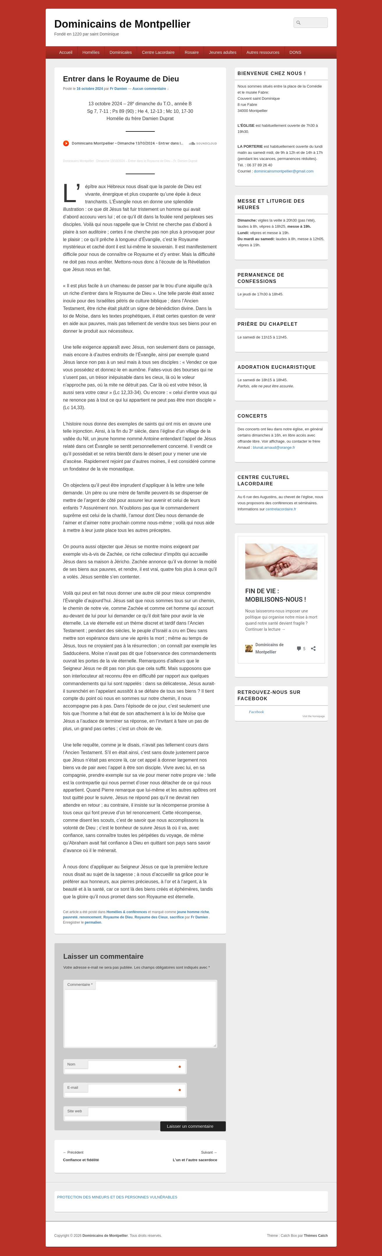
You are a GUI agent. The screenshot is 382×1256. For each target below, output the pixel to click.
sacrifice (177, 917)
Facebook (256, 712)
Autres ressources (262, 52)
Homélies (91, 52)
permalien (93, 922)
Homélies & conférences (126, 912)
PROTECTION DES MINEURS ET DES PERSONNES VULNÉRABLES (117, 1197)
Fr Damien (118, 89)
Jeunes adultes (222, 52)
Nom (71, 1064)
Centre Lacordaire (158, 52)
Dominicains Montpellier (78, 161)
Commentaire (80, 984)
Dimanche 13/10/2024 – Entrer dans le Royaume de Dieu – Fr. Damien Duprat (146, 161)
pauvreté (70, 917)
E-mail (72, 1087)
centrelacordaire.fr (281, 509)
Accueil (65, 52)
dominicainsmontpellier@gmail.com (284, 171)
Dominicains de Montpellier (122, 24)
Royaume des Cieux (151, 917)
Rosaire (192, 52)
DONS (295, 52)
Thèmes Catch (316, 1236)
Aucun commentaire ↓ (150, 89)
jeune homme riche (193, 912)
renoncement (90, 917)
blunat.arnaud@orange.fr (274, 447)
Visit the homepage (314, 716)
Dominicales (121, 52)
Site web (74, 1111)
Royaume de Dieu (118, 917)
